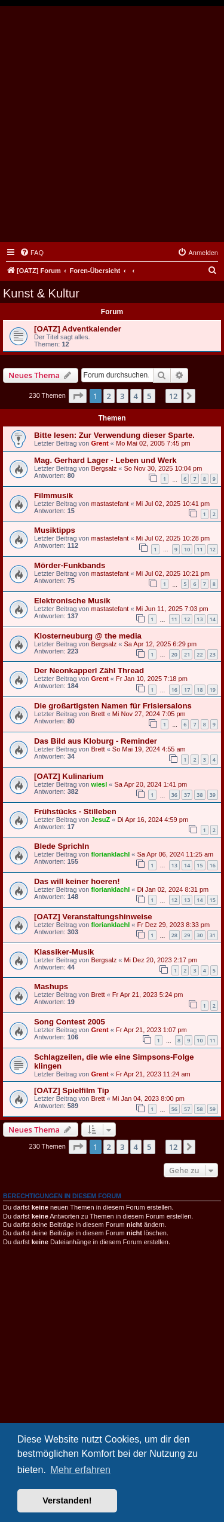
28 (174, 935)
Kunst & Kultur (41, 293)
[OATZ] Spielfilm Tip (71, 1090)
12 (213, 549)
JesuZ (100, 819)
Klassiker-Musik (64, 951)
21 (187, 654)
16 (174, 690)
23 (213, 654)
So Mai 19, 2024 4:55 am (149, 749)
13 (199, 619)
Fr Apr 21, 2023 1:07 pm (151, 1029)
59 (213, 1109)
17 (187, 690)
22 (199, 654)
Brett (98, 713)
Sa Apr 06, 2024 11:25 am (175, 854)
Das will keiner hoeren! (77, 881)
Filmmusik (53, 495)
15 (199, 865)
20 (174, 654)
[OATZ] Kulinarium (68, 776)
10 (187, 549)
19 (213, 690)
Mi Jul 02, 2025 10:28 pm (173, 538)
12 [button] (173, 396)
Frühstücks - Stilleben (75, 811)
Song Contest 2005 (69, 1021)
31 (213, 935)
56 (174, 1109)
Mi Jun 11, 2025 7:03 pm (172, 608)
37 (187, 795)
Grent (99, 443)
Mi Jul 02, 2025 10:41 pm (173, 503)
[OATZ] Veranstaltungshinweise (93, 916)
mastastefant (109, 503)
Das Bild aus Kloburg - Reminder (95, 741)
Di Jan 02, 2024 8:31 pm (172, 889)
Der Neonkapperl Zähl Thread (89, 670)
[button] (78, 396)
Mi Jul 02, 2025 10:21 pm (173, 573)
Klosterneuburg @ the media (88, 635)
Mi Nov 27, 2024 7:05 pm (149, 713)
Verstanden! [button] (66, 1500)
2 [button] (109, 396)
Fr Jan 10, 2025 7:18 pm (152, 678)
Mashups (51, 986)
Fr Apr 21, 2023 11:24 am (153, 1074)
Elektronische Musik (72, 600)
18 (199, 690)
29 (187, 935)
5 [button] (149, 396)
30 (199, 935)
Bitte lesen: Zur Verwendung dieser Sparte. (114, 435)
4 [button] (136, 396)
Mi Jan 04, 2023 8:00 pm (148, 1098)
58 (199, 1109)
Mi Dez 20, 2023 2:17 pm (160, 959)
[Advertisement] (112, 124)
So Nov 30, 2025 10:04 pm (163, 468)
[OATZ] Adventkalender (77, 328)
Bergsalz (103, 468)
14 (213, 619)
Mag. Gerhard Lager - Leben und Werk (105, 460)
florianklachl (110, 854)
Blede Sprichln (61, 846)
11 (199, 549)
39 (213, 795)
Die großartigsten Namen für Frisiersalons (113, 705)
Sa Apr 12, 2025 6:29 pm (160, 644)
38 (199, 795)
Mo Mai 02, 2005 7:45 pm (153, 443)
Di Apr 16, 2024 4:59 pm (152, 819)
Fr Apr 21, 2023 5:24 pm (147, 994)
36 (174, 795)
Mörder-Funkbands (69, 565)
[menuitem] (32, 253)
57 (187, 1109)
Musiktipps (54, 530)
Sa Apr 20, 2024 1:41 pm (151, 784)
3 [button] (122, 396)
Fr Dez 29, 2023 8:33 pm (173, 924)
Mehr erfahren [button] (80, 1470)
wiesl (99, 784)
